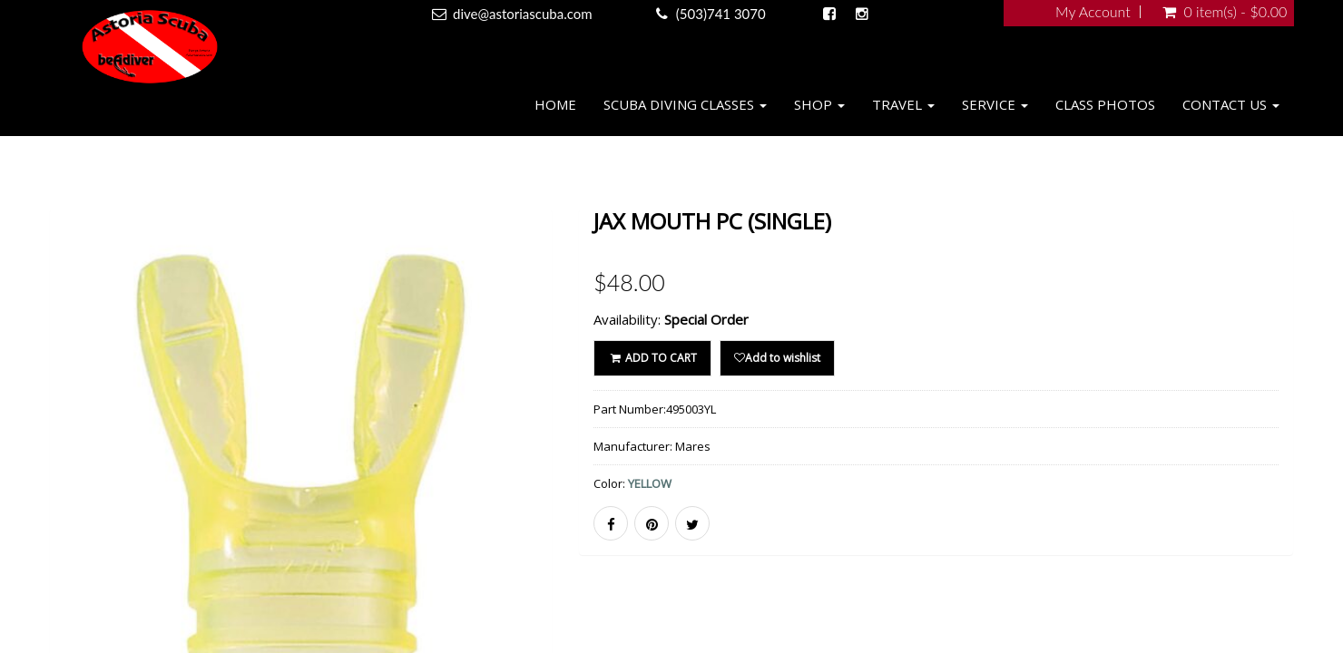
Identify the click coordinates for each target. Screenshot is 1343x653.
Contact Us (1230, 104)
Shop (819, 104)
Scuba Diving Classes (685, 104)
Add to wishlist (777, 357)
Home (555, 104)
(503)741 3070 (721, 13)
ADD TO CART (652, 357)
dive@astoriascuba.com (523, 13)
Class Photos (1105, 104)
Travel (903, 104)
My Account (1093, 11)
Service (995, 104)
